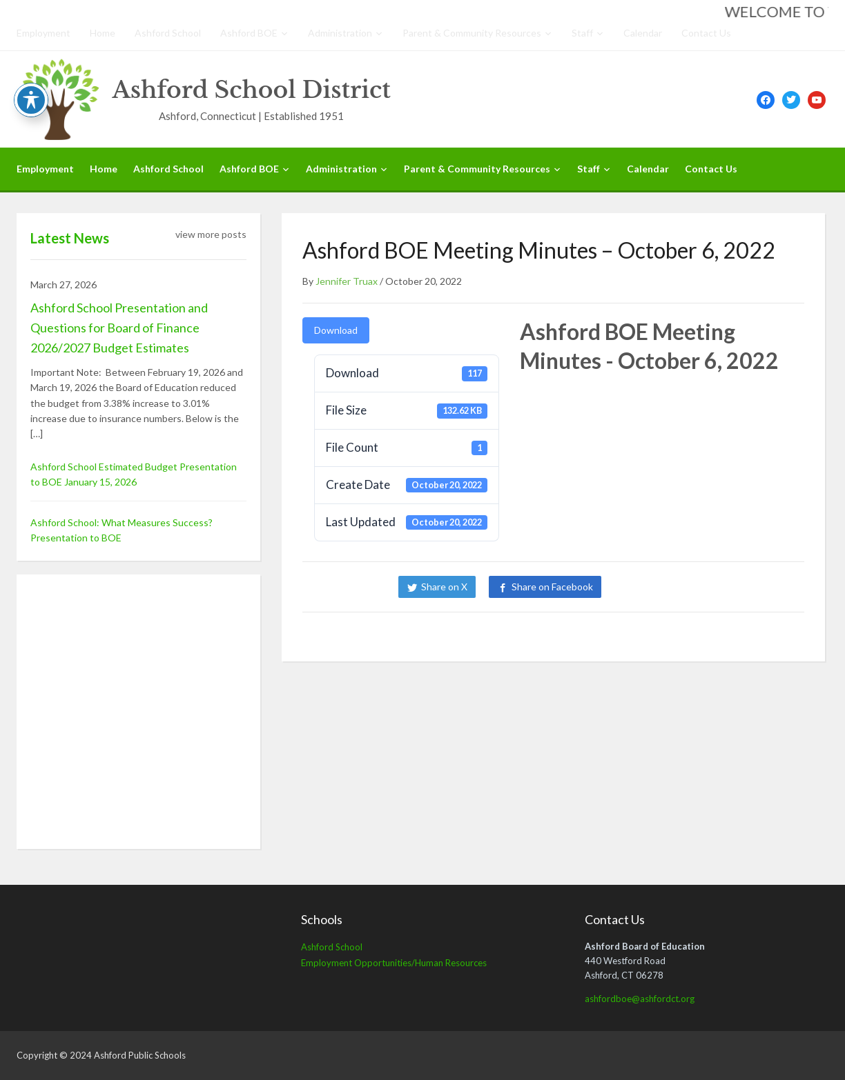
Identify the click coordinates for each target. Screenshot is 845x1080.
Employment (43, 33)
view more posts (210, 234)
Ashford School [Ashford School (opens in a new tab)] (331, 946)
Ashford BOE (249, 33)
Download (336, 330)
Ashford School (168, 33)
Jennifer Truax (346, 281)
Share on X (444, 586)
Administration (340, 33)
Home (102, 33)
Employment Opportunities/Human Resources (394, 962)
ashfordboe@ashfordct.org (640, 998)
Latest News (69, 238)
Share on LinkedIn (661, 586)
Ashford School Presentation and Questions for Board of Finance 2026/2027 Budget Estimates (119, 327)
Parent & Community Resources (471, 33)
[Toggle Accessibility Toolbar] (31, 100)
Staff (582, 33)
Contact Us (706, 33)
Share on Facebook (552, 586)
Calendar (642, 33)
